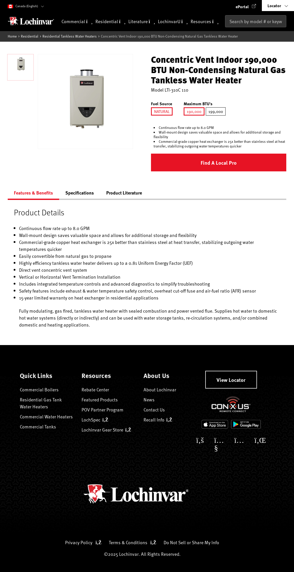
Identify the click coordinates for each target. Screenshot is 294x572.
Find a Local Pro (219, 162)
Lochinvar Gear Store (106, 429)
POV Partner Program (102, 409)
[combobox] (255, 21)
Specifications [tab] (79, 192)
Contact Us (154, 409)
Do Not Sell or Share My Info (191, 542)
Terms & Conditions (132, 542)
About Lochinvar (160, 389)
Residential (29, 36)
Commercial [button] (77, 22)
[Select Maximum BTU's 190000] (194, 111)
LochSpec (95, 419)
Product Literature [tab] (124, 192)
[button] (246, 5)
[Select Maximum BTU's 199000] (216, 111)
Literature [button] (141, 22)
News (149, 399)
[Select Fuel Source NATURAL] (162, 111)
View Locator (231, 379)
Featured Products (100, 399)
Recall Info (158, 419)
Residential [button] (110, 22)
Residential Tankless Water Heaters (69, 36)
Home (12, 36)
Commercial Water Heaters (46, 416)
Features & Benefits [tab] (33, 192)
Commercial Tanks (38, 426)
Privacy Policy (83, 542)
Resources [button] (205, 22)
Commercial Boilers (39, 389)
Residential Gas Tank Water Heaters (40, 403)
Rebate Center (95, 389)
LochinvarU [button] (173, 22)
